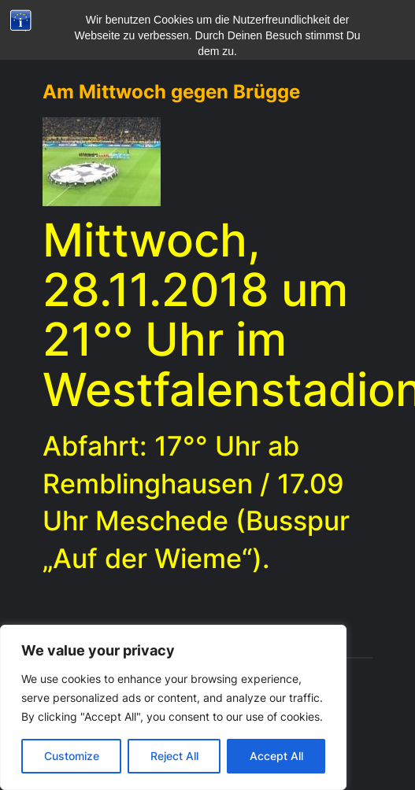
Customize (71, 755)
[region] (173, 707)
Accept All (276, 755)
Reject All (174, 755)
